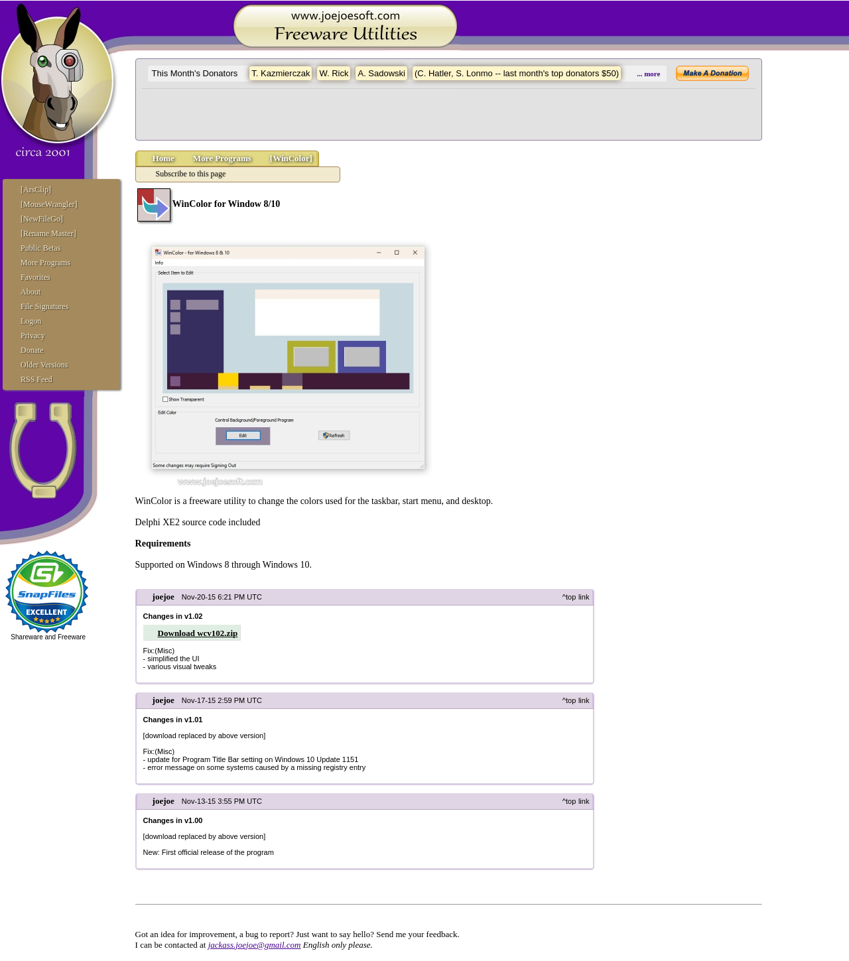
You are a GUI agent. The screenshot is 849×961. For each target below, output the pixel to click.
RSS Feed (36, 379)
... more (648, 74)
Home (163, 158)
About (30, 291)
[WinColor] (291, 158)
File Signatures (44, 306)
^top (569, 597)
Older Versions (44, 364)
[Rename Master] (48, 233)
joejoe (163, 597)
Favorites (35, 277)
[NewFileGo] (42, 219)
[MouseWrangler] (49, 204)
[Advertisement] (304, 115)
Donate (32, 350)
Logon (31, 321)
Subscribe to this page (191, 173)
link (584, 597)
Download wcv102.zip (198, 633)
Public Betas (40, 248)
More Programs (45, 262)
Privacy (33, 335)
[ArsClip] (36, 189)
